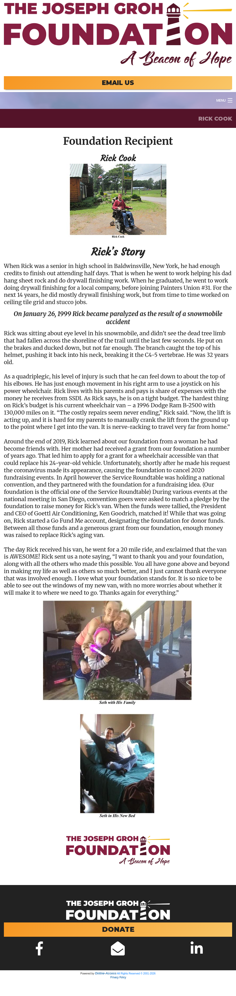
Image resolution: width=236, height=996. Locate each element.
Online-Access (105, 973)
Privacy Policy (118, 977)
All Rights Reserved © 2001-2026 (136, 973)
